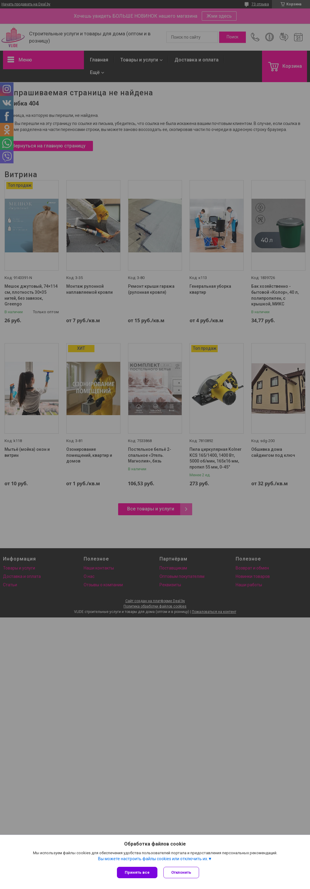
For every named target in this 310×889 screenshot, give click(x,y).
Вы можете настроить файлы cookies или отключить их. (153, 858)
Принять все (137, 872)
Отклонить (181, 872)
